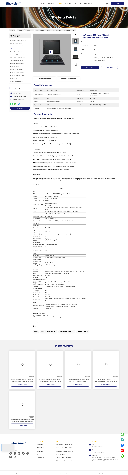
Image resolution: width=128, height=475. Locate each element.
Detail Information (44, 79)
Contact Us (40, 458)
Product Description (68, 79)
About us (40, 445)
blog (80, 3)
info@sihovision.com (19, 96)
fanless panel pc (82, 332)
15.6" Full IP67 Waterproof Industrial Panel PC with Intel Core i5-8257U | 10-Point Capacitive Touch (22, 421)
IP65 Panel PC (29, 30)
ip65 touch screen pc (48, 332)
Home (43, 3)
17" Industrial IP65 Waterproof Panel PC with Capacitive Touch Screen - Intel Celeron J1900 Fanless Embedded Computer (50, 380)
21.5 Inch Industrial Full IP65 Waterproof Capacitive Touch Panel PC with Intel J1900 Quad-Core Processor (22, 380)
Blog (38, 454)
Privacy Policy (13, 473)
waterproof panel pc (66, 332)
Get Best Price (91, 67)
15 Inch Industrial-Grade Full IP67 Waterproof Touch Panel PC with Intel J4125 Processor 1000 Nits (106, 380)
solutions (68, 3)
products (59, 3)
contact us (88, 3)
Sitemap (20, 473)
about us (51, 3)
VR (75, 3)
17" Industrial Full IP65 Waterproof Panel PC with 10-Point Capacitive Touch (78, 380)
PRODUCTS (20, 30)
